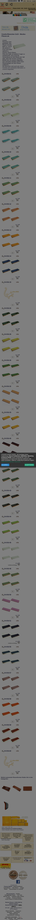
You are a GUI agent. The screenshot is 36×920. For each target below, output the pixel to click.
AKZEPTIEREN (29, 465)
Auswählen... (5, 465)
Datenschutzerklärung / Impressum (11, 461)
